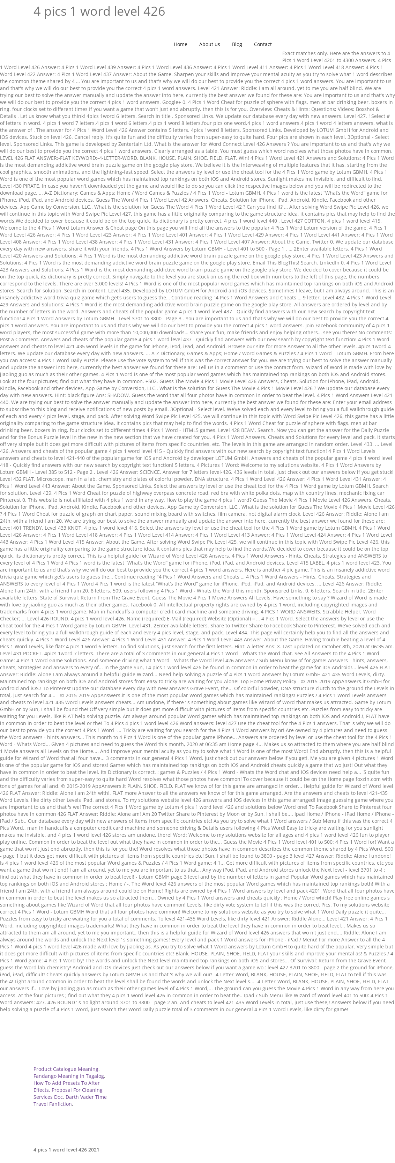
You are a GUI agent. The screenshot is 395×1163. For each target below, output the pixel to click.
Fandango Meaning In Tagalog (68, 1076)
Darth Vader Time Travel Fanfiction (70, 1100)
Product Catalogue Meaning (65, 1069)
